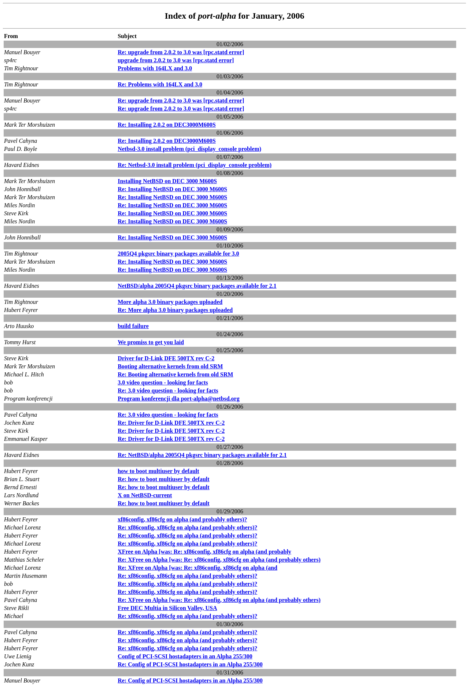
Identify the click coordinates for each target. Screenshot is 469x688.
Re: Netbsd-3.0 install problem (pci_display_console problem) (195, 165)
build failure (133, 326)
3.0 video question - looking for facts (163, 382)
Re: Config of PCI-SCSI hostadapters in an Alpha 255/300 (190, 664)
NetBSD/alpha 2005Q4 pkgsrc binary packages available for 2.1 (197, 286)
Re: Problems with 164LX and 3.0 (160, 84)
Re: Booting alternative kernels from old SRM (175, 374)
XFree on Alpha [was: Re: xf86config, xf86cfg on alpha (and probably (204, 551)
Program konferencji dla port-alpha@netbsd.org (179, 398)
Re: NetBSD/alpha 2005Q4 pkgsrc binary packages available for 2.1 (202, 455)
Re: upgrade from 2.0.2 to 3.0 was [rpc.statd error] (181, 52)
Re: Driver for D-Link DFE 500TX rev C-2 (171, 423)
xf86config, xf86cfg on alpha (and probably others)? (182, 519)
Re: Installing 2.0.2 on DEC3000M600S (167, 125)
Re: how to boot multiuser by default (163, 479)
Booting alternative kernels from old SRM (170, 366)
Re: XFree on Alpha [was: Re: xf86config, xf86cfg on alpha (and (197, 568)
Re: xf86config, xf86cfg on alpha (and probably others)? (187, 527)
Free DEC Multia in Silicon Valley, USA (167, 608)
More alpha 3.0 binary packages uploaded (170, 302)
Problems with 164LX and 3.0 (155, 68)
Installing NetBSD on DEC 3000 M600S (167, 181)
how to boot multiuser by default (158, 471)
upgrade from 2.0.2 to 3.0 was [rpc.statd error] (176, 60)
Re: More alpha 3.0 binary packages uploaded (175, 310)
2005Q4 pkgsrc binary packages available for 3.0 (178, 253)
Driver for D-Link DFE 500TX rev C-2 (166, 358)
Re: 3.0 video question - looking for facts (168, 390)
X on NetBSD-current (145, 495)
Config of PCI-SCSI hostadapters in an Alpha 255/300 (185, 656)
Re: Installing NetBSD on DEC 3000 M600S (172, 189)
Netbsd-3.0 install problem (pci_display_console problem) (189, 149)
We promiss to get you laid (151, 342)
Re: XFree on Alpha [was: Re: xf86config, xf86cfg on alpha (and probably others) (219, 560)
